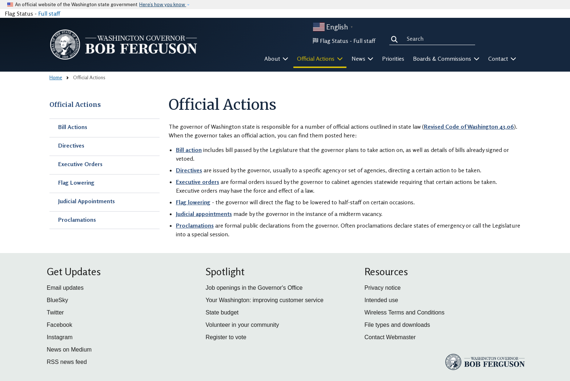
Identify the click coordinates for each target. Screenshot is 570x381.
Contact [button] (502, 58)
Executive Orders (80, 164)
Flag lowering (193, 202)
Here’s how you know (162, 4)
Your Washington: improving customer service (265, 300)
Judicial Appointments (86, 201)
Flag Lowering (76, 182)
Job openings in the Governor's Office (254, 288)
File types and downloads (397, 325)
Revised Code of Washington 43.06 (469, 126)
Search (395, 38)
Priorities (393, 58)
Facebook (59, 325)
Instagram (60, 337)
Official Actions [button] (320, 58)
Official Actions (75, 105)
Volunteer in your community (242, 325)
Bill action (189, 149)
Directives (71, 145)
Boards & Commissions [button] (446, 58)
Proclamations (77, 219)
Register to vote (226, 337)
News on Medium (69, 349)
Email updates (65, 288)
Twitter (55, 312)
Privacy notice (383, 288)
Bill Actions (72, 127)
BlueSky (57, 300)
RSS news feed (67, 362)
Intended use (381, 300)
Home (55, 77)
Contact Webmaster (390, 337)
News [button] (363, 58)
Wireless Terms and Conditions (405, 312)
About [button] (276, 58)
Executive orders (197, 181)
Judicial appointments (204, 213)
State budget (222, 312)
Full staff (49, 13)
